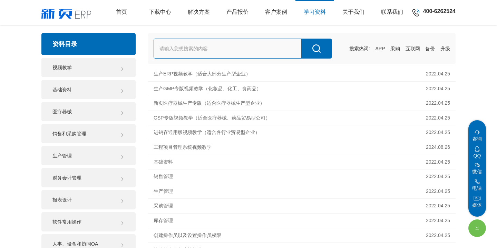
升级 (445, 48)
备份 (430, 48)
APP (380, 48)
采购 (395, 48)
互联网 (413, 48)
